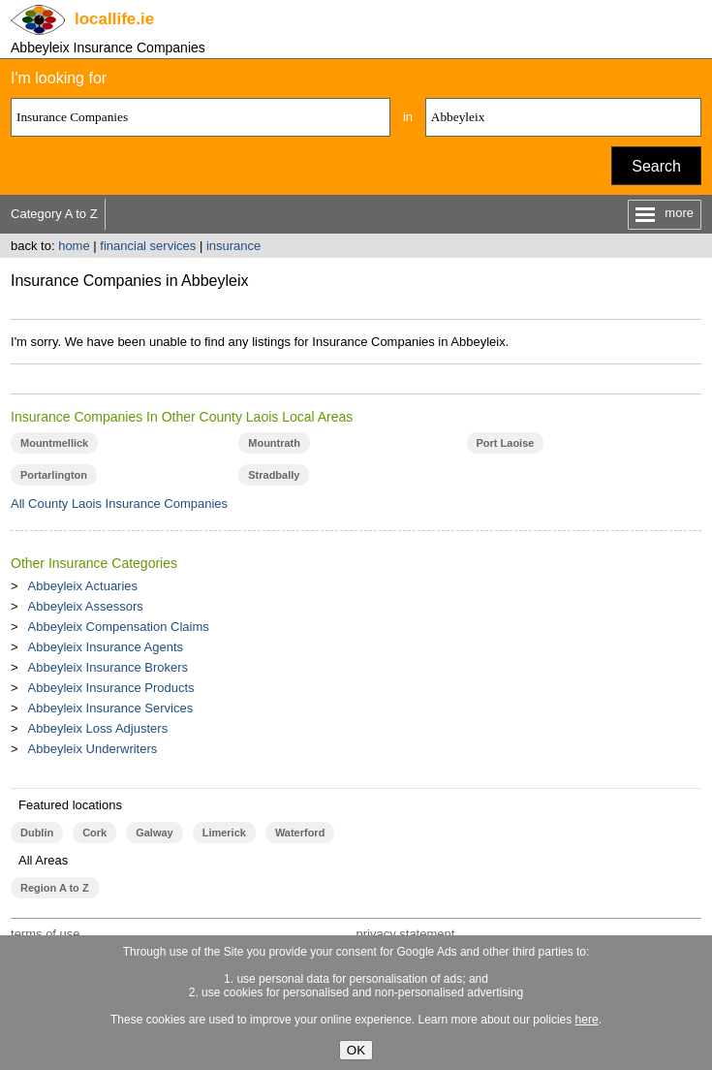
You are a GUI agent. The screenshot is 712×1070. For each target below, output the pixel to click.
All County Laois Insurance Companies (119, 503)
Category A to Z (54, 213)
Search (656, 166)
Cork (94, 832)
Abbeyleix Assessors (85, 606)
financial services (148, 245)
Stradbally (273, 475)
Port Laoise (506, 443)
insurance (233, 245)
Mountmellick (54, 443)
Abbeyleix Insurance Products (111, 687)
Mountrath (274, 443)
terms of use (45, 934)
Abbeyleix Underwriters (93, 748)
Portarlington (53, 475)
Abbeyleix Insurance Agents (105, 647)
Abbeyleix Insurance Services (111, 708)
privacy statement (405, 934)
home (74, 245)
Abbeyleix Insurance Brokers (108, 667)
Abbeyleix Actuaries (83, 586)
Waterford (300, 832)
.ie (114, 19)
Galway (154, 832)
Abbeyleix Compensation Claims (118, 626)
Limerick (224, 832)
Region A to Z (54, 888)
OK (356, 1050)
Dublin (36, 832)
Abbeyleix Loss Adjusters (98, 728)
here (587, 1019)
